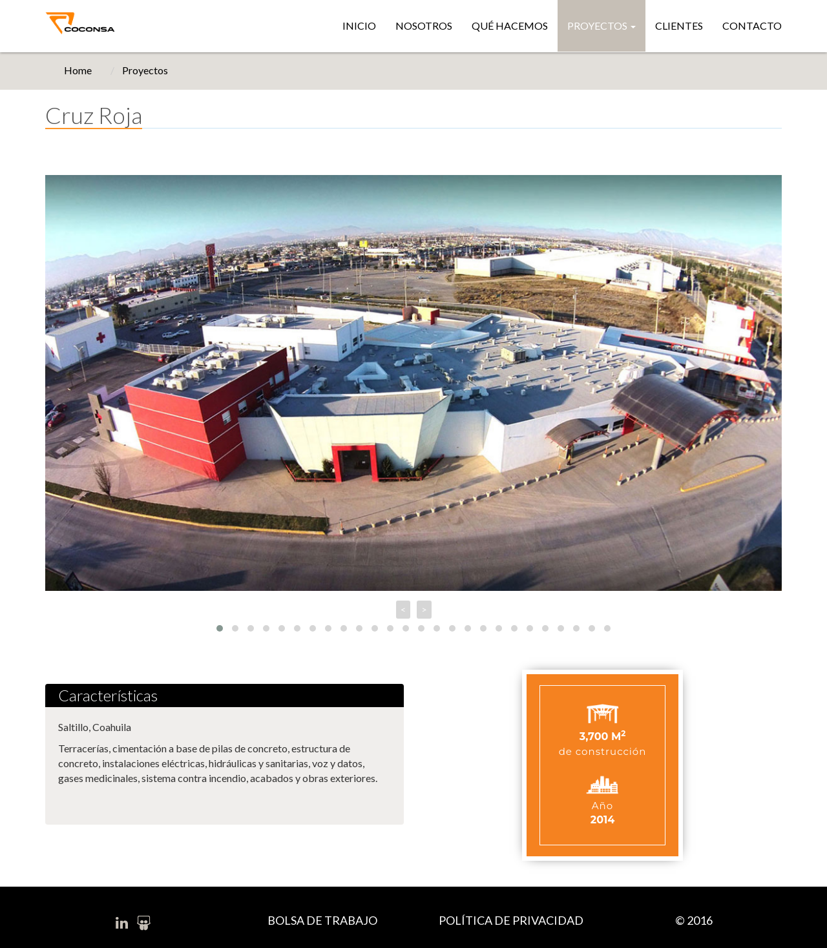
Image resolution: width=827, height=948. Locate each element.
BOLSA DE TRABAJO (322, 920)
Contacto (752, 25)
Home (78, 70)
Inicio (359, 25)
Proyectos (601, 25)
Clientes (679, 25)
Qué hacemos (510, 25)
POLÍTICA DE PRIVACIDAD (511, 920)
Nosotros (423, 25)
